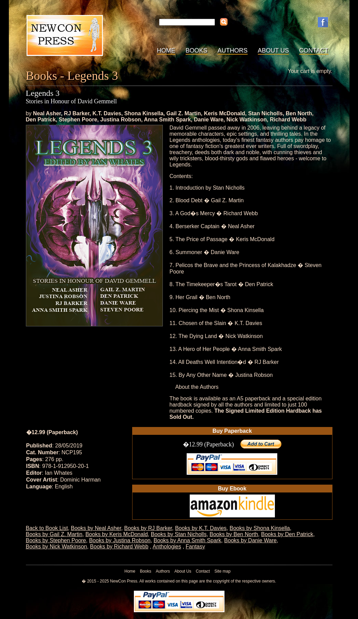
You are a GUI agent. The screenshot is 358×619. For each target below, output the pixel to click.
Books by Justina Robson (120, 540)
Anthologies (167, 546)
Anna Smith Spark (167, 119)
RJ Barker (77, 113)
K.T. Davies (106, 113)
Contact (313, 50)
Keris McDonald (224, 113)
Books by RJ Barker (148, 528)
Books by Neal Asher (96, 528)
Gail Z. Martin (183, 113)
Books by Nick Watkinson (56, 546)
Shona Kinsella (144, 113)
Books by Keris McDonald (116, 534)
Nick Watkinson (247, 119)
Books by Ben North (233, 534)
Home (166, 50)
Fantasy (195, 546)
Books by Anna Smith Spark (187, 540)
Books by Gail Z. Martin (54, 534)
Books (196, 50)
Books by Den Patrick (287, 534)
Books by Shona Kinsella (260, 528)
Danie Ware (208, 119)
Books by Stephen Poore (56, 540)
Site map (222, 571)
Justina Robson (120, 119)
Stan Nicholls (265, 113)
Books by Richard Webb (119, 546)
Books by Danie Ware (250, 540)
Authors (233, 50)
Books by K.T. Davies (201, 528)
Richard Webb (288, 119)
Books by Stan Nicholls (179, 534)
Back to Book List (47, 528)
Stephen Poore (78, 119)
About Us (273, 50)
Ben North (299, 113)
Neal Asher (47, 113)
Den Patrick (41, 119)
